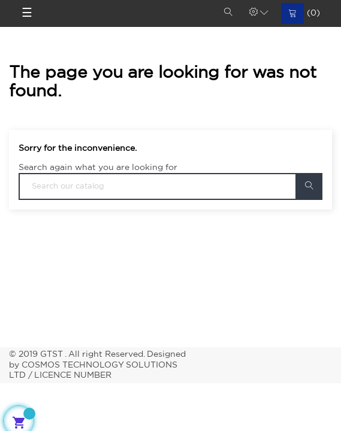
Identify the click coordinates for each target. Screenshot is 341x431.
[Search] (170, 186)
